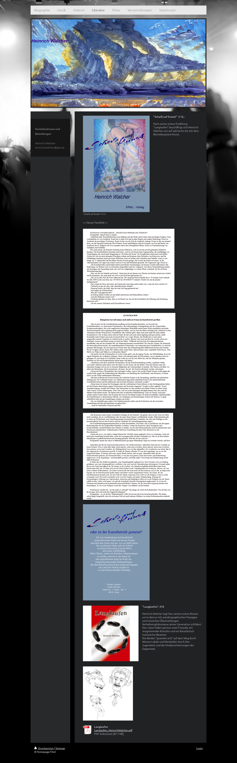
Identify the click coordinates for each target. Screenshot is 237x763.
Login (199, 748)
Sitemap (60, 748)
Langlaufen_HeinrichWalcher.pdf (113, 730)
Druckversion (44, 748)
